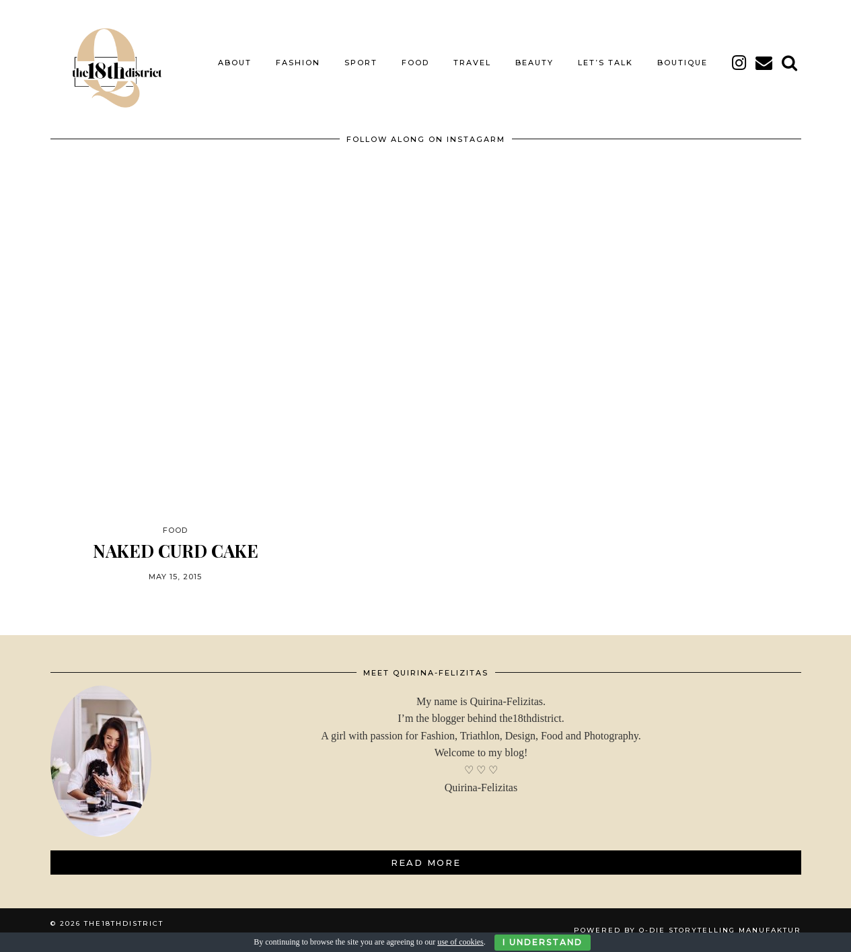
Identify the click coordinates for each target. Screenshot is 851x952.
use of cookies (460, 942)
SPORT (360, 62)
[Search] (790, 62)
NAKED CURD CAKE (175, 550)
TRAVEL (472, 62)
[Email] (764, 62)
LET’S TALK (605, 62)
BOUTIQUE (682, 62)
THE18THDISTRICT (123, 923)
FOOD (415, 62)
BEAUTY (534, 62)
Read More (426, 862)
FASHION (298, 62)
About (235, 62)
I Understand (543, 942)
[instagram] (739, 62)
